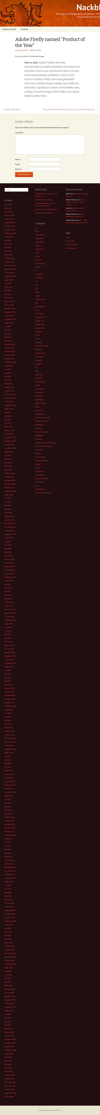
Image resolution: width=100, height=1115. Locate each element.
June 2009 (8, 932)
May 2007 (8, 1021)
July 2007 (8, 1014)
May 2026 (8, 205)
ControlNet (39, 278)
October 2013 (9, 745)
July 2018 (8, 541)
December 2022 (10, 351)
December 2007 (10, 996)
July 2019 (8, 498)
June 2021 (8, 416)
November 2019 (10, 484)
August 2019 (9, 495)
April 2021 (8, 423)
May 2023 (8, 333)
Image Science (40, 353)
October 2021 (9, 402)
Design (37, 296)
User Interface (40, 482)
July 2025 (8, 240)
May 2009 (8, 935)
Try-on (37, 468)
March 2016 (8, 642)
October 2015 (9, 660)
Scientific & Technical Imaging (45, 443)
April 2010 (8, 896)
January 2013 (9, 778)
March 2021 (8, 427)
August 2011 (9, 839)
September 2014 (10, 706)
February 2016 (9, 645)
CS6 (36, 289)
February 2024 (9, 301)
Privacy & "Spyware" (42, 432)
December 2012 (10, 781)
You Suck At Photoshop (43, 493)
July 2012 (8, 799)
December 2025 (10, 222)
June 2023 (8, 330)
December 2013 (10, 738)
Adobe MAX (39, 238)
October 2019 (9, 488)
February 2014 (9, 731)
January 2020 (9, 477)
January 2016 (9, 649)
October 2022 (9, 359)
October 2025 (9, 230)
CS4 (36, 281)
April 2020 (8, 466)
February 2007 (9, 1032)
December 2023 (10, 308)
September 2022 (10, 362)
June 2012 (8, 803)
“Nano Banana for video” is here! (46, 209)
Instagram (38, 360)
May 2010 (8, 892)
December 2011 (10, 824)
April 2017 (8, 595)
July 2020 (8, 455)
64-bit (37, 231)
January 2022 (9, 391)
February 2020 (9, 473)
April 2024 (8, 294)
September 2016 (10, 620)
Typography (39, 471)
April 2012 (8, 810)
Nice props (19, 56)
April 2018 (8, 552)
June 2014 (8, 717)
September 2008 (10, 964)
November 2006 (10, 1043)
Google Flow (39, 321)
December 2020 (10, 437)
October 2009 (9, 917)
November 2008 (10, 957)
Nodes (37, 407)
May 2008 (8, 978)
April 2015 (8, 681)
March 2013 (8, 771)
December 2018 (10, 523)
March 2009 (8, 943)
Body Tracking (40, 263)
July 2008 (8, 971)
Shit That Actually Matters (44, 446)
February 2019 (9, 516)
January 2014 (9, 735)
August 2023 (9, 323)
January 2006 (9, 1079)
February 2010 (9, 903)
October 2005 (9, 1089)
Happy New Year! (11, 109)
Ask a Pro (38, 260)
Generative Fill (40, 317)
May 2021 (8, 419)
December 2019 (10, 480)
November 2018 (10, 527)
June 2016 (8, 631)
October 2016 (9, 617)
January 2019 (9, 520)
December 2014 (10, 695)
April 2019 (8, 509)
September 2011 (10, 835)
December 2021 (10, 394)
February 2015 (9, 688)
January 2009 (9, 950)
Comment (19, 132)
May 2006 (8, 1064)
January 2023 (9, 348)
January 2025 (9, 262)
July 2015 (8, 670)
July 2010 (8, 885)
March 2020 (8, 470)
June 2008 (8, 975)
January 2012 (9, 821)
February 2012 (9, 817)
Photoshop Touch (41, 421)
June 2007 (8, 1018)
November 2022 (10, 355)
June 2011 (8, 846)
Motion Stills (39, 389)
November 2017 (10, 570)
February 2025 (9, 258)
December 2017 (10, 566)
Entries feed (70, 241)
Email (18, 164)
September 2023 (10, 319)
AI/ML (37, 253)
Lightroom (38, 375)
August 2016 (9, 624)
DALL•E (37, 292)
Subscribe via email (9, 29)
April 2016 (8, 638)
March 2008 (8, 986)
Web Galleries (40, 489)
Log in (68, 237)
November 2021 (10, 398)
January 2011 (9, 864)
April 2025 (8, 251)
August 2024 (9, 280)
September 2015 (10, 663)
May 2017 (8, 591)
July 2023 (8, 326)
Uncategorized (40, 475)
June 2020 (8, 459)
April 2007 (8, 1025)
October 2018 (9, 531)
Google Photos (40, 328)
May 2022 (8, 376)
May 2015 (8, 677)
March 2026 (8, 212)
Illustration (38, 349)
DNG (36, 303)
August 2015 (9, 667)
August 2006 (9, 1054)
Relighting (38, 435)
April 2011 (8, 853)
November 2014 (10, 699)
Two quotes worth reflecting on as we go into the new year (70, 109)
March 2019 (8, 513)
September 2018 (10, 534)
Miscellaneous (40, 382)
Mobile (37, 385)
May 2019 (8, 505)
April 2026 (8, 208)
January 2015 (9, 692)
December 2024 (10, 265)
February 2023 (9, 344)
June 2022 (8, 373)
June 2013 (8, 760)
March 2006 (8, 1072)
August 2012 (9, 796)
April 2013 (8, 767)
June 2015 (8, 674)
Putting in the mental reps (44, 213)
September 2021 (10, 405)
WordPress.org (71, 248)
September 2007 (10, 1007)
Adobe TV (38, 246)
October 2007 (9, 1003)
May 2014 (8, 720)
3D (36, 228)
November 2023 (10, 312)
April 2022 (8, 380)
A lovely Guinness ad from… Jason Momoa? (76, 202)
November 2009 (10, 914)
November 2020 (10, 441)
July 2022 (8, 369)
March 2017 (8, 599)
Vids (36, 486)
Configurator (39, 274)
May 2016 (8, 634)
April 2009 (8, 939)
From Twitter (39, 314)
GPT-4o (37, 335)
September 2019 (10, 491)
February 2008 (9, 989)
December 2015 (10, 652)
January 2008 (9, 993)
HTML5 (37, 339)
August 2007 (9, 1011)
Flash (37, 310)
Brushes (38, 267)
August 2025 (9, 237)
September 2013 (10, 749)
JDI (36, 367)
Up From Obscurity (41, 478)
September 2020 (10, 448)
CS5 (36, 285)
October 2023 (9, 316)
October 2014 (9, 702)
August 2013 (9, 753)
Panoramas (39, 410)
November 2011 (10, 828)
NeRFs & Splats (40, 403)
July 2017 (8, 584)
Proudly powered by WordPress (50, 1110)
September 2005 (10, 1093)
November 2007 (10, 1000)
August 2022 (9, 366)
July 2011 (8, 842)
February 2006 (9, 1075)
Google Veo (39, 332)
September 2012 (10, 792)
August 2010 (9, 882)
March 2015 (8, 685)
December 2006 (10, 1039)
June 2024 (8, 287)
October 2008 (9, 960)
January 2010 (9, 907)
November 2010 (10, 871)
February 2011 (9, 860)
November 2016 (10, 613)
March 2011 (8, 857)
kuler (37, 371)
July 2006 (8, 1057)
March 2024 (8, 298)
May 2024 (8, 290)
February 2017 (9, 602)
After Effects (39, 249)
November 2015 (10, 656)
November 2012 (10, 785)
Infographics (39, 357)
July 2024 (8, 283)
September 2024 (10, 276)
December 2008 (10, 953)
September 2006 (10, 1050)
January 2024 (9, 305)
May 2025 (8, 248)
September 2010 (10, 878)
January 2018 (9, 563)
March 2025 (8, 255)
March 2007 (8, 1029)
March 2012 (8, 814)
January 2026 (9, 219)
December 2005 (10, 1082)
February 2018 (9, 559)
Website (18, 169)
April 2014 (8, 724)
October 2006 (9, 1046)
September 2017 (10, 577)
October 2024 (9, 273)
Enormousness (40, 306)
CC (36, 271)
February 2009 (9, 946)
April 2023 (8, 337)
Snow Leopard (40, 457)
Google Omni (39, 324)
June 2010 (8, 889)
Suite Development (41, 460)
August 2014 (9, 710)
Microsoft (38, 378)
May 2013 (8, 763)
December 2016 (10, 609)
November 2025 (10, 226)
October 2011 (9, 831)
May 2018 (8, 548)
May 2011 (8, 849)
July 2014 (8, 713)
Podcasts (38, 428)
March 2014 (8, 728)
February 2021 (9, 430)
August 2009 (9, 925)
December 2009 (10, 910)
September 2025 (10, 233)
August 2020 (9, 452)
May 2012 (8, 806)
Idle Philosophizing (41, 346)
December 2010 (10, 867)
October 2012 (9, 788)
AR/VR (37, 256)
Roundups (38, 439)
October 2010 (9, 874)
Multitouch (38, 396)
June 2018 (8, 545)
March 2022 (8, 384)
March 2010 (8, 900)
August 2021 (9, 409)
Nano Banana (39, 400)
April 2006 (8, 1068)
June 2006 (8, 1061)
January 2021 (9, 434)
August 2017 (9, 581)
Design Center (40, 299)
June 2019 (8, 502)
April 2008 (8, 982)
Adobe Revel (39, 242)
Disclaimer (24, 29)
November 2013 (10, 742)
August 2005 (9, 1097)
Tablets (37, 464)
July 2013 (8, 756)
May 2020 (8, 462)
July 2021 (8, 412)
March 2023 (8, 341)
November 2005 (10, 1086)
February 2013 (9, 774)
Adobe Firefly (36, 50)
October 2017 (9, 574)
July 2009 (8, 928)
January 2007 (9, 1036)
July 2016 (8, 627)
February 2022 (9, 387)
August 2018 (9, 538)
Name (18, 159)
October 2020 (9, 445)
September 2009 (10, 921)
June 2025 (8, 244)
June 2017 (8, 588)
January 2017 (9, 606)
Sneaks (37, 453)
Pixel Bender (39, 425)
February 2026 (9, 215)
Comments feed (71, 245)
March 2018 (8, 556)
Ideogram (38, 342)
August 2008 (9, 968)
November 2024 (10, 269)
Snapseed (38, 450)
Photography (39, 414)
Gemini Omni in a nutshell (43, 200)
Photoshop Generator (42, 418)
